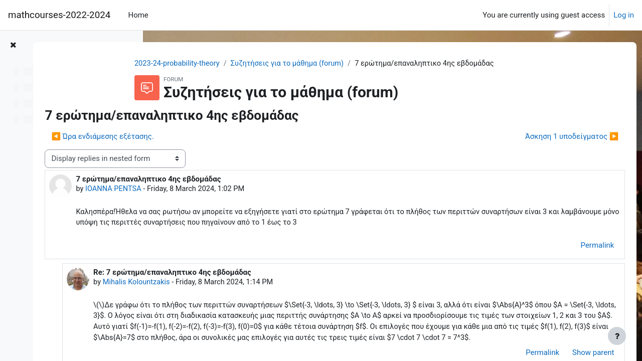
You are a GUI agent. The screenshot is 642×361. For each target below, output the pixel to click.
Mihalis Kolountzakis (251, 283)
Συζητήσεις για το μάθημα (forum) (341, 63)
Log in (623, 15)
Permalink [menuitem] (578, 246)
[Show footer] (617, 336)
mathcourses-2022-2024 (59, 15)
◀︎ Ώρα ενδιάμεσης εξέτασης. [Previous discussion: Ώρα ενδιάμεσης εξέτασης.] (220, 136)
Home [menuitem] (138, 15)
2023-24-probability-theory (228, 63)
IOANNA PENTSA (232, 189)
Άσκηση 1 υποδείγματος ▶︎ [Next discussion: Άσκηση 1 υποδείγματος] (553, 136)
